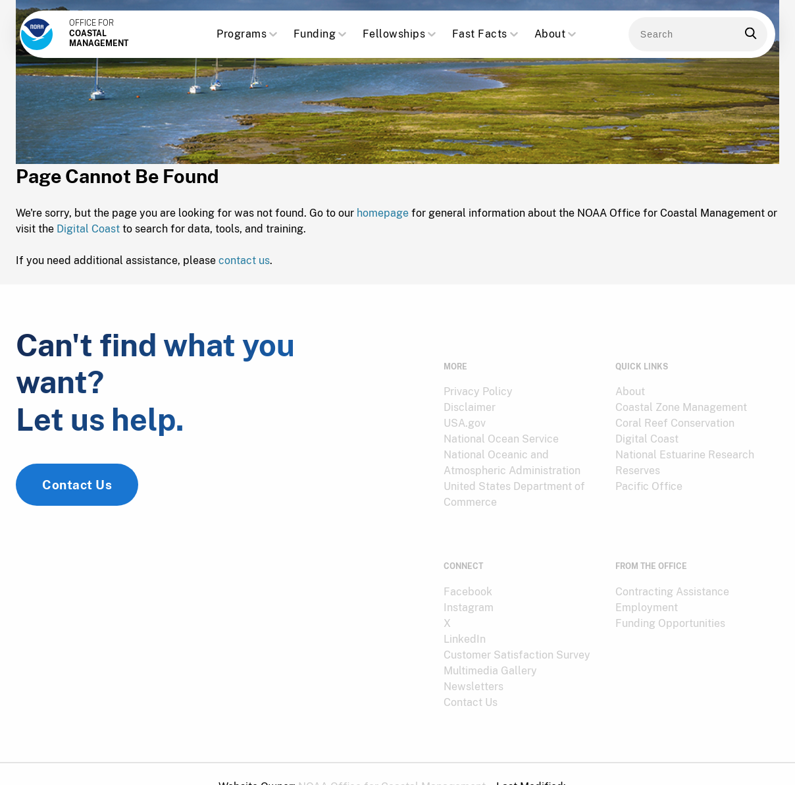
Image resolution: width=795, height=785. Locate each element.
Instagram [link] (469, 582)
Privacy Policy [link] (478, 381)
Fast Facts (486, 34)
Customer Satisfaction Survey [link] (517, 629)
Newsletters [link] (473, 661)
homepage (383, 218)
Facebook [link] (468, 566)
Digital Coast (88, 234)
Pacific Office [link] (648, 476)
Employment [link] (646, 582)
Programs (248, 34)
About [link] (630, 381)
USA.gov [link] (465, 413)
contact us (244, 265)
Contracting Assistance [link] (672, 566)
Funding (321, 34)
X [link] (447, 597)
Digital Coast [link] (647, 429)
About (556, 34)
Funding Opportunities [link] (670, 597)
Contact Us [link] (77, 500)
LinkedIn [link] (465, 613)
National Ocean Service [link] (501, 429)
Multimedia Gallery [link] (490, 645)
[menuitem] (522, 382)
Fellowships (401, 34)
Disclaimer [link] (470, 397)
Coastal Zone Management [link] (681, 397)
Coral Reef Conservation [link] (674, 413)
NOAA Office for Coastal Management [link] (392, 761)
